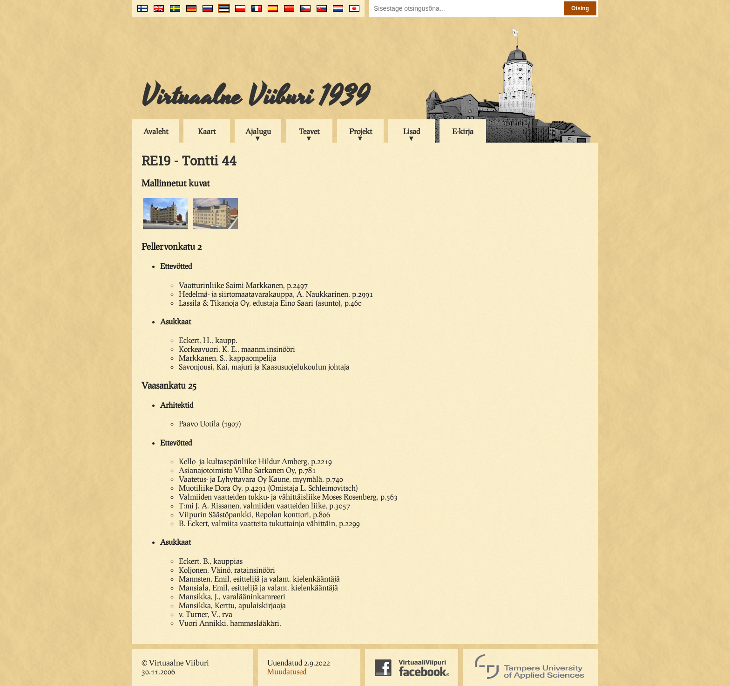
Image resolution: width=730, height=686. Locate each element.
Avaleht (155, 131)
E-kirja (462, 131)
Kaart (207, 131)
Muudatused (286, 671)
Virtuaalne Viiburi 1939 (255, 96)
